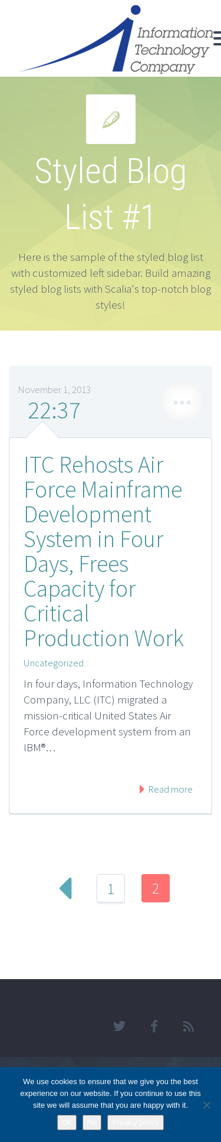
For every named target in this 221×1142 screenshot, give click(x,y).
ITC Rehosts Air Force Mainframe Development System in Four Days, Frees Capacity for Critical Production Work (104, 551)
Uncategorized (54, 662)
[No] (206, 1105)
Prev (66, 888)
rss (188, 1026)
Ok (67, 1122)
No (92, 1122)
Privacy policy (135, 1122)
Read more (169, 789)
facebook (154, 1026)
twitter (119, 1026)
